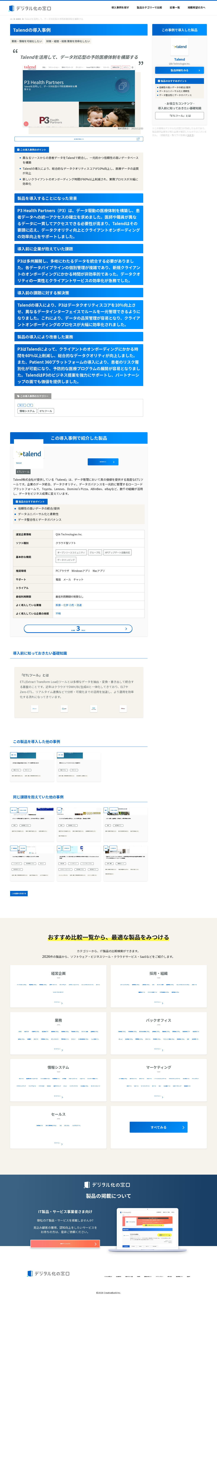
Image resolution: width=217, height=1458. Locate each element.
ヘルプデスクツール (68, 1280)
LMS (134, 1139)
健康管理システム (174, 1139)
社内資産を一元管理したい (74, 833)
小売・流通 (75, 609)
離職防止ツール (135, 974)
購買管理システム (189, 1186)
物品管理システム (84, 1186)
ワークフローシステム (73, 981)
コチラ (190, 134)
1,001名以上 (74, 939)
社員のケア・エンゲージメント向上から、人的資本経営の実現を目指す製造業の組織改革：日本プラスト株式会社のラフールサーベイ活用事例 (125, 965)
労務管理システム (163, 1186)
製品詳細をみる (129, 461)
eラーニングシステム (132, 1131)
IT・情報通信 (19, 939)
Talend (49, 461)
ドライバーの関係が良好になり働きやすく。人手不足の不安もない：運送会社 (31, 895)
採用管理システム (161, 1131)
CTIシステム (44, 1280)
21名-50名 (36, 939)
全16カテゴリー (158, 1243)
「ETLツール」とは (179, 115)
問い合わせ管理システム (132, 1186)
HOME (13, 18)
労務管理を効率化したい (73, 921)
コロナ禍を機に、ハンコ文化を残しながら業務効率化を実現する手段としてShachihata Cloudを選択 (78, 965)
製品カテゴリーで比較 (149, 7)
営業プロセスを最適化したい (28, 910)
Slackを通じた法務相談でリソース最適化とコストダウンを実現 (31, 965)
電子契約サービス (38, 987)
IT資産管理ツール (27, 1233)
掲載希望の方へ (196, 7)
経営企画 (65, 974)
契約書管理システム (25, 981)
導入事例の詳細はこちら (79, 139)
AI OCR (25, 1178)
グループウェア (54, 1139)
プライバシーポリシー (157, 1431)
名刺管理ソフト (35, 1272)
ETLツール (46, 414)
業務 (16, 904)
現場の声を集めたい (116, 997)
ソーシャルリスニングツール (140, 1233)
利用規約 (108, 1431)
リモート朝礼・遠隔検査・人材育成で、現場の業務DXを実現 (125, 895)
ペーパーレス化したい (71, 1007)
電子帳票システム (70, 994)
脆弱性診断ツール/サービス (51, 1225)
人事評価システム (187, 1131)
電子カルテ (40, 1178)
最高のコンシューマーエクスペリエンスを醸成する (78, 808)
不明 (39, 407)
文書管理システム (144, 1178)
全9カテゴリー (57, 1149)
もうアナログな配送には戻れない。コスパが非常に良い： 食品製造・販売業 (78, 895)
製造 (60, 868)
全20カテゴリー (158, 1196)
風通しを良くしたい (116, 992)
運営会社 (75, 1437)
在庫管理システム (58, 1186)
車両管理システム (35, 904)
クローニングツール (70, 1233)
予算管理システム (87, 1131)
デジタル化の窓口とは (39, 1431)
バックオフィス (22, 974)
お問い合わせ (34, 1437)
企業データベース (29, 1139)
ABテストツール (155, 1225)
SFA (89, 1272)
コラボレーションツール (74, 987)
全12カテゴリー (158, 1149)
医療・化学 (26, 407)
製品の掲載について (56, 1437)
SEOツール (193, 1225)
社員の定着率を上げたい (119, 986)
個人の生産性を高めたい (119, 916)
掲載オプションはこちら (65, 1393)
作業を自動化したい (23, 921)
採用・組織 (113, 974)
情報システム (27, 414)
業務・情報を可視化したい (27, 824)
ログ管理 (48, 1233)
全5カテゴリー (57, 1290)
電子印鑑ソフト (69, 1001)
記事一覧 (175, 7)
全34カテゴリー (57, 1196)
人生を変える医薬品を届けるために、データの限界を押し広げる (31, 808)
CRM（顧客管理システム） (66, 1272)
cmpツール (93, 1233)
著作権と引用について (129, 1431)
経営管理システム (61, 1131)
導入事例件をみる (78, 636)
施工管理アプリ (127, 904)
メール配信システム (129, 1225)
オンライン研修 (150, 1139)
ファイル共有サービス (86, 1225)
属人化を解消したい (70, 926)
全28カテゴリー (57, 1243)
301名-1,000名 (36, 868)
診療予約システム (61, 1178)
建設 (107, 868)
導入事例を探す (120, 7)
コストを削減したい (23, 1009)
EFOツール (176, 1225)
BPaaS (18, 987)
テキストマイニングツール (178, 1233)
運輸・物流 (17, 868)
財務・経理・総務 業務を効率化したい (31, 831)
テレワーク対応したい (71, 1022)
